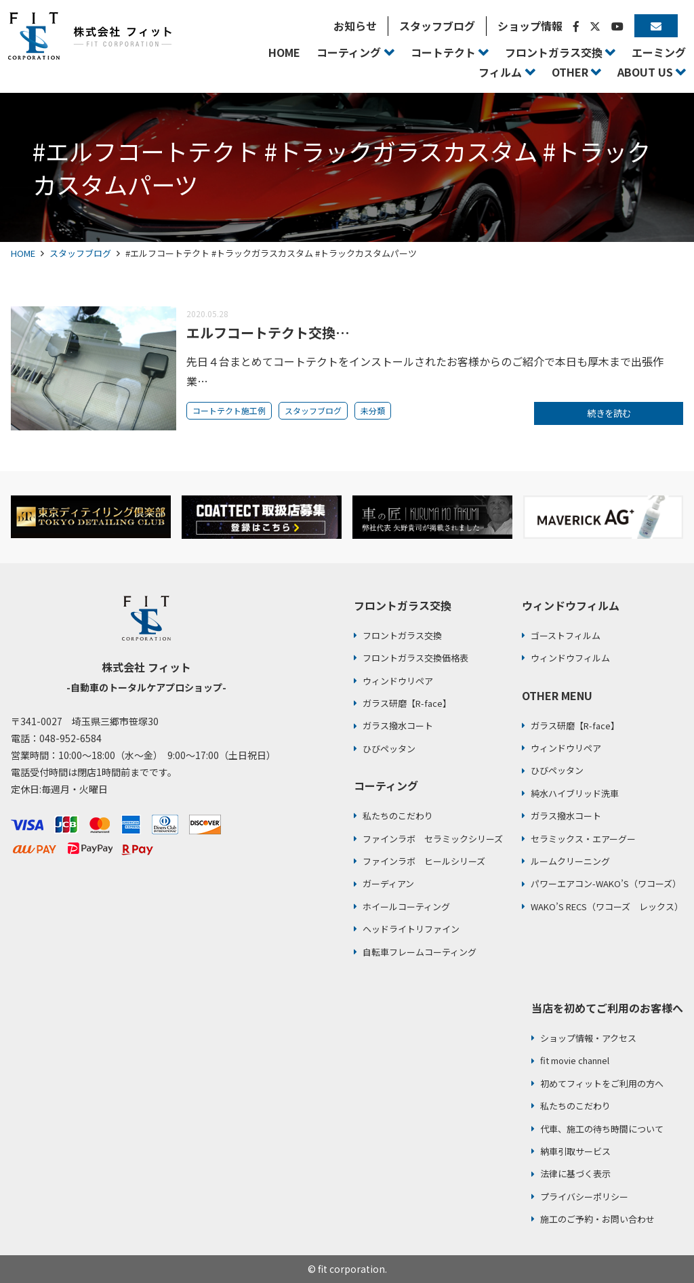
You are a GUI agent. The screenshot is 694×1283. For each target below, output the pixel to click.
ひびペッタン (389, 748)
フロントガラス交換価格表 (415, 657)
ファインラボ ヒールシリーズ (424, 861)
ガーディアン (388, 883)
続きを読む (608, 415)
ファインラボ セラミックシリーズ (433, 838)
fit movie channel (574, 1060)
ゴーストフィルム (565, 635)
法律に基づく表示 (575, 1173)
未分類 (373, 410)
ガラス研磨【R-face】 (407, 703)
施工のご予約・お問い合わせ (597, 1219)
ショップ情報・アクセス (588, 1038)
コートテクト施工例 (229, 410)
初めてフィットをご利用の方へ (602, 1083)
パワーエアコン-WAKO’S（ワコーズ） (606, 883)
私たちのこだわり (398, 815)
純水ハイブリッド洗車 (575, 793)
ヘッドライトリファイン (411, 928)
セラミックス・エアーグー (583, 838)
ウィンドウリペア (398, 680)
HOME (23, 253)
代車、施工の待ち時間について (602, 1128)
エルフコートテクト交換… (268, 332)
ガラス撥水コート (398, 725)
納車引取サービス (575, 1151)
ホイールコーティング (406, 906)
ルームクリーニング (570, 861)
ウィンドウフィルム (570, 657)
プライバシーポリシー (584, 1196)
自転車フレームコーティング (419, 951)
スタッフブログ (80, 253)
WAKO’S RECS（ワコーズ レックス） (607, 906)
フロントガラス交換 (402, 635)
